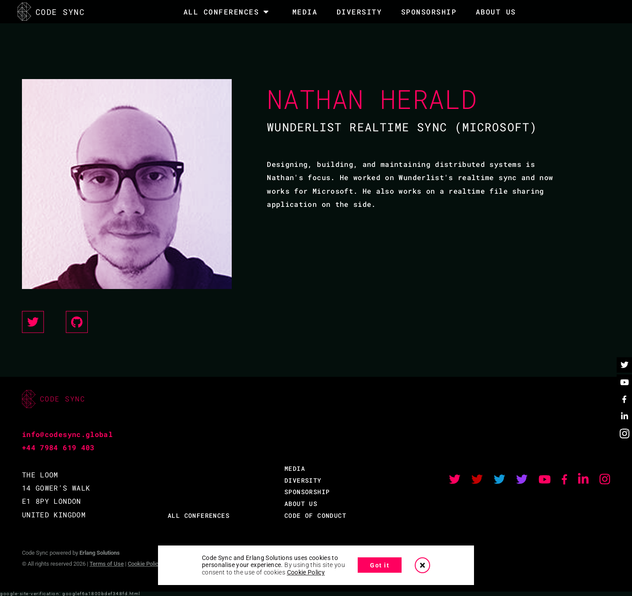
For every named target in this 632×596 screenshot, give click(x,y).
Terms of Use (107, 563)
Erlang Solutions (99, 552)
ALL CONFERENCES (199, 515)
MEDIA (305, 11)
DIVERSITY (359, 11)
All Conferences (221, 11)
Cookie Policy (144, 563)
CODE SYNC (51, 12)
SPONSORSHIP (429, 11)
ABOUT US (300, 503)
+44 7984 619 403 (58, 447)
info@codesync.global (67, 434)
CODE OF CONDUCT (315, 515)
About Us (496, 11)
